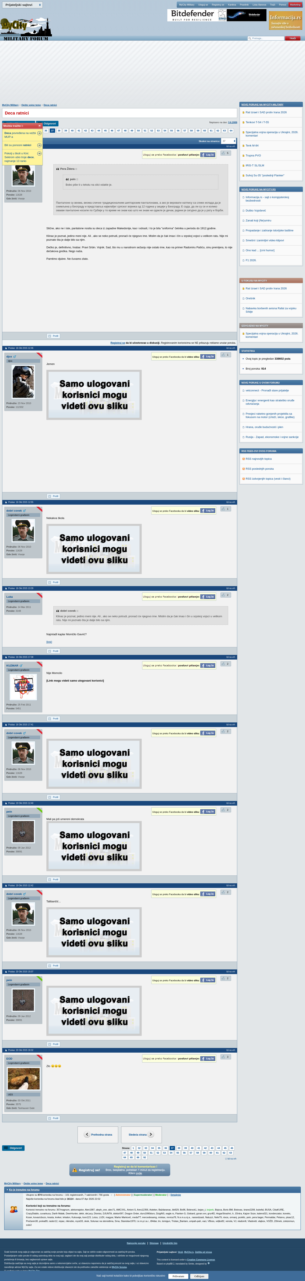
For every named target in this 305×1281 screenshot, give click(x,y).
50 (138, 130)
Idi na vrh (231, 1159)
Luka (9, 596)
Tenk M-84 (252, 422)
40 (72, 130)
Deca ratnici (50, 105)
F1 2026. (251, 536)
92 (144, 1157)
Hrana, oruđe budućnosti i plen (264, 315)
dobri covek (14, 510)
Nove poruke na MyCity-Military (262, 381)
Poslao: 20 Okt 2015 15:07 (20, 971)
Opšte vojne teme (31, 105)
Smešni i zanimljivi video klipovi (265, 517)
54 (165, 130)
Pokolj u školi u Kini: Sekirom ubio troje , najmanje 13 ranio (19, 157)
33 (145, 1148)
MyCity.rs (189, 1252)
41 (79, 130)
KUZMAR (12, 665)
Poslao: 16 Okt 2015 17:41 (20, 724)
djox (9, 356)
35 (159, 1148)
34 (152, 1148)
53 (158, 130)
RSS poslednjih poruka (260, 357)
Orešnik (250, 186)
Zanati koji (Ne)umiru (258, 497)
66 (138, 1157)
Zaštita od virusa (203, 1252)
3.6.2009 (232, 122)
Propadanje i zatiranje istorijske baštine (269, 507)
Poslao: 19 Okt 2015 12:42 (20, 885)
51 (145, 130)
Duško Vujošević (256, 487)
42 (85, 130)
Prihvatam (178, 1276)
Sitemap (154, 1243)
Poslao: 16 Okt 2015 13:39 (20, 588)
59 (198, 130)
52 (151, 130)
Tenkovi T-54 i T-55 (257, 398)
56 (178, 130)
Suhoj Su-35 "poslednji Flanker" (265, 452)
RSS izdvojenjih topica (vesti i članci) (268, 367)
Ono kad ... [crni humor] (260, 527)
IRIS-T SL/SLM (255, 442)
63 (224, 130)
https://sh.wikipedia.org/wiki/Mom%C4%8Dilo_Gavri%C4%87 (83, 641)
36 (45, 130)
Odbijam (199, 1276)
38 (59, 130)
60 (204, 130)
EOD (9, 1058)
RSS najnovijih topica (259, 347)
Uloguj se (203, 4)
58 (191, 130)
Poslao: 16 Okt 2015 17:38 (20, 657)
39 (65, 130)
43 (92, 130)
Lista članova (259, 4)
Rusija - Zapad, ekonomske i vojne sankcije (272, 325)
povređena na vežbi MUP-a (20, 134)
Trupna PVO (253, 432)
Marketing (295, 4)
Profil (55, 336)
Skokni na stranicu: (209, 141)
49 (131, 130)
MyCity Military (186, 4)
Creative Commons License (201, 1260)
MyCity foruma (119, 1267)
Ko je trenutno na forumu (24, 1189)
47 (118, 130)
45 (105, 130)
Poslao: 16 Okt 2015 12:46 (20, 348)
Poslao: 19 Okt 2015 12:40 (20, 803)
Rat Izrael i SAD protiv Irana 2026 (266, 176)
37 (52, 130)
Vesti (180, 1252)
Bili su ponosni (17, 145)
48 (125, 130)
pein (9, 811)
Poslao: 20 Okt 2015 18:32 (20, 1050)
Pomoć (282, 4)
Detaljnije (176, 1195)
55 (171, 130)
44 (98, 130)
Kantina (232, 4)
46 (112, 130)
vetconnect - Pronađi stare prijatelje (267, 278)
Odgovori (50, 123)
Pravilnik (244, 4)
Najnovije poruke (136, 1243)
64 (231, 130)
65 (131, 1157)
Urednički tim (170, 1243)
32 (139, 1148)
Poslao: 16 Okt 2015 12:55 (20, 502)
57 (184, 130)
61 (211, 130)
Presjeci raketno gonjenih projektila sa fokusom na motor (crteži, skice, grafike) (270, 304)
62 (218, 130)
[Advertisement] (152, 74)
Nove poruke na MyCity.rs (258, 466)
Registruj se (218, 4)
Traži (272, 4)
